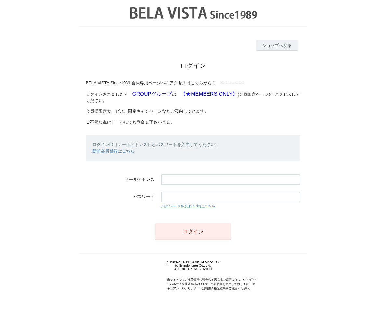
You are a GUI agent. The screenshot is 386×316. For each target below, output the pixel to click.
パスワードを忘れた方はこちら (188, 206)
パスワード (143, 196)
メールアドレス (139, 179)
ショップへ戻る (277, 45)
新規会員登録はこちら (113, 151)
